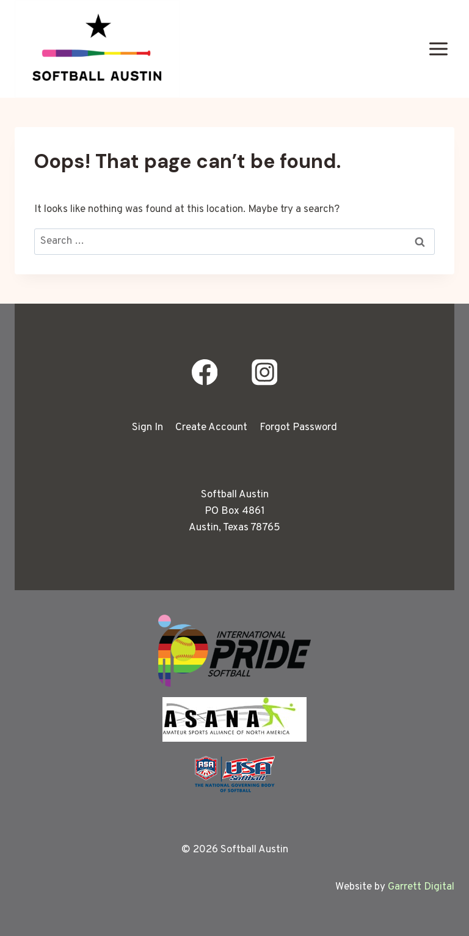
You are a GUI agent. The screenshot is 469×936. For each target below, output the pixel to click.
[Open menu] (438, 48)
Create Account (211, 427)
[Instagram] (264, 372)
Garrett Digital (421, 887)
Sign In (147, 427)
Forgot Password (298, 427)
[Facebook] (205, 372)
